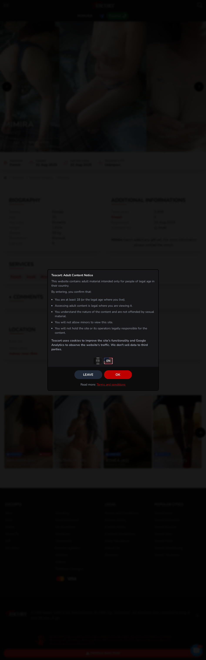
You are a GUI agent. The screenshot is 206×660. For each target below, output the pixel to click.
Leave (88, 374)
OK (118, 374)
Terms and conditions (111, 384)
